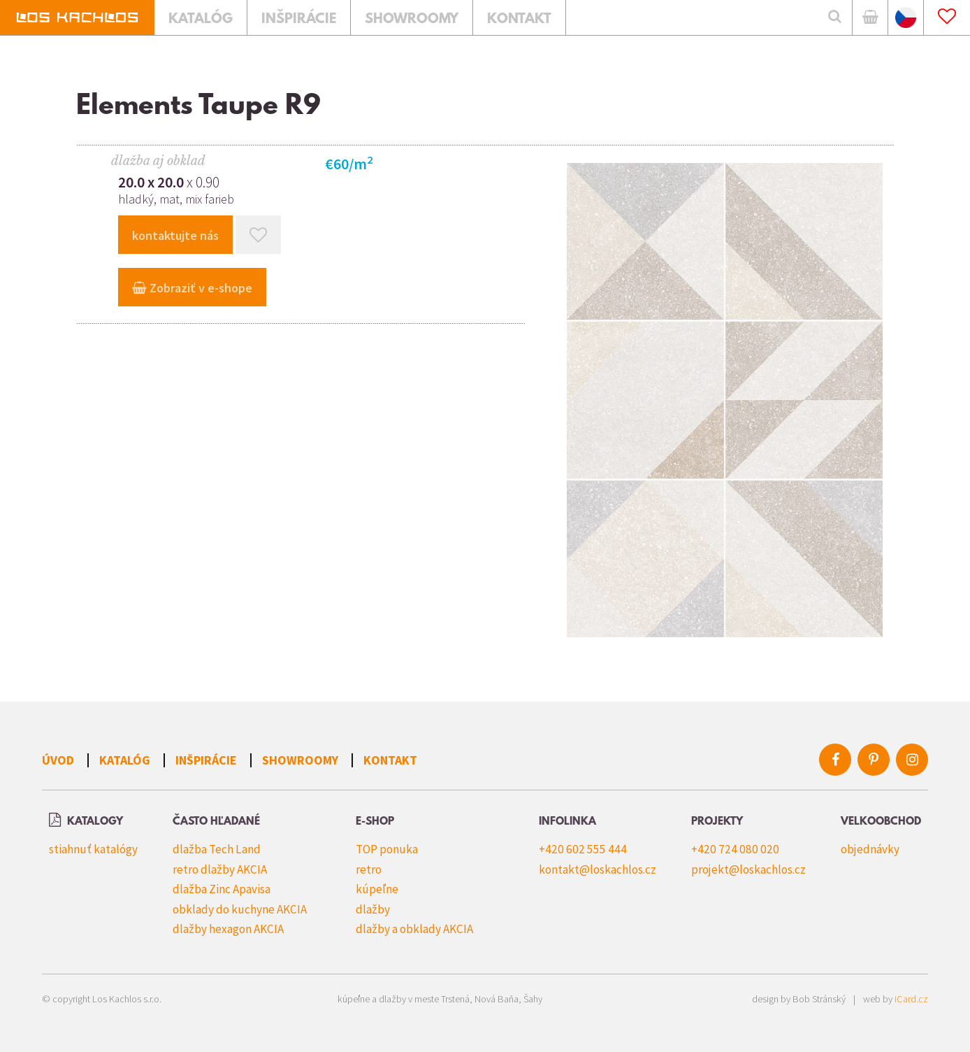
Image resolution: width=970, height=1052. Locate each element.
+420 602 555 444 (583, 849)
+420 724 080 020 (735, 849)
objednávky (870, 849)
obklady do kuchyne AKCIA (240, 909)
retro (369, 869)
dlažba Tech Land (217, 849)
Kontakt (390, 760)
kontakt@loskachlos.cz (597, 869)
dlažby (373, 909)
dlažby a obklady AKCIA (414, 929)
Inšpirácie (206, 760)
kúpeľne (377, 889)
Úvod (58, 760)
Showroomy (300, 760)
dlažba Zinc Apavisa (221, 889)
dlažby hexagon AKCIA (228, 929)
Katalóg (124, 760)
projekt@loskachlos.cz (748, 869)
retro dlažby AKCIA (220, 869)
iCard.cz (911, 999)
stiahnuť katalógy (93, 849)
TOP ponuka (387, 849)
